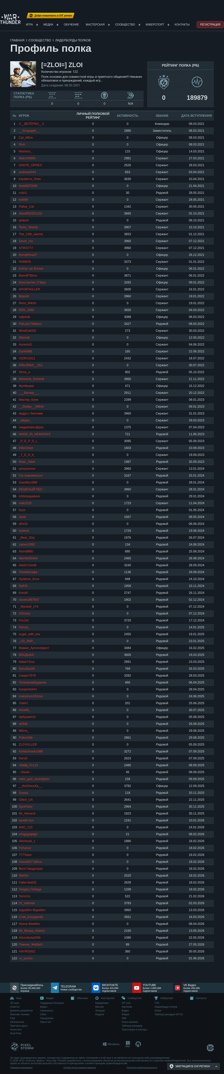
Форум (125, 1014)
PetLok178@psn (30, 324)
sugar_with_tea (29, 634)
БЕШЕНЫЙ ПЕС (30, 489)
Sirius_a (24, 372)
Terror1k (24, 896)
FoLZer (24, 620)
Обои (43, 1014)
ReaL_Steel (27, 461)
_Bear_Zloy (27, 537)
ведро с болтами (31, 413)
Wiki (124, 1018)
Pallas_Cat (26, 206)
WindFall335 (27, 330)
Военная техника (19, 1014)
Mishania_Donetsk (31, 379)
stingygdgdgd (28, 834)
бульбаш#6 (27, 668)
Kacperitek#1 (28, 689)
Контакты (182, 24)
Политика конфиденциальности (142, 1067)
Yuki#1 (23, 703)
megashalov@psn (31, 427)
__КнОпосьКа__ (30, 786)
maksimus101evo (31, 696)
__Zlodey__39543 (31, 406)
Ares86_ (24, 710)
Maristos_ (25, 151)
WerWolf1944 (28, 558)
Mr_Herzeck (27, 813)
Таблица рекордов (132, 1025)
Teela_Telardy (28, 227)
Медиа (48, 24)
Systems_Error (29, 579)
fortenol (24, 530)
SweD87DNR (28, 186)
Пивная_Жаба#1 (31, 944)
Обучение (71, 24)
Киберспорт (155, 24)
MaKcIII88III (27, 158)
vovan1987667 (29, 599)
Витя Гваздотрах (31, 868)
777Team (25, 855)
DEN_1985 (26, 310)
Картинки (127, 1006)
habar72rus (27, 661)
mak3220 (25, 503)
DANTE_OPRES (30, 165)
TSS (156, 1003)
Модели (99, 1014)
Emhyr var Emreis (31, 268)
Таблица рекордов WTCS (168, 1014)
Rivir (22, 144)
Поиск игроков (130, 1022)
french (23, 758)
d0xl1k (23, 524)
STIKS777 (26, 248)
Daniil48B (25, 351)
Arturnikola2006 (30, 937)
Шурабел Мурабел (32, 910)
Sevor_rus (26, 241)
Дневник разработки (21, 1010)
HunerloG (25, 344)
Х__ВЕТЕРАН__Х (31, 124)
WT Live (126, 1003)
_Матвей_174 (28, 606)
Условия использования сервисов (79, 1067)
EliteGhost (26, 448)
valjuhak (24, 317)
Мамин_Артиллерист (34, 648)
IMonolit (24, 337)
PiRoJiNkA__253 (30, 365)
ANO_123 (25, 827)
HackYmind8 (27, 565)
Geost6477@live (30, 861)
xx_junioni (26, 958)
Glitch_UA (26, 799)
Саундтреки (46, 1018)
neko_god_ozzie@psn (34, 779)
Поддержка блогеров (52, 1003)
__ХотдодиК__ (29, 130)
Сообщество (125, 24)
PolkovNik (26, 737)
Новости (15, 1006)
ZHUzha (24, 613)
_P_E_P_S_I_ (28, 441)
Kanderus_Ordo (30, 179)
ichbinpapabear (29, 496)
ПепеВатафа (28, 572)
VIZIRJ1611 (27, 358)
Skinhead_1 (27, 841)
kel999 (23, 199)
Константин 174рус (32, 282)
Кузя (22, 510)
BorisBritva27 (28, 255)
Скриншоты (46, 1010)
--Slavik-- (25, 772)
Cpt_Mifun (26, 137)
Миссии (99, 1006)
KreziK (23, 593)
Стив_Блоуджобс (31, 917)
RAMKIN (25, 261)
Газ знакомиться (30, 475)
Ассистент (16, 1029)
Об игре (14, 1003)
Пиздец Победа (30, 889)
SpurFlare (25, 806)
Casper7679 (27, 675)
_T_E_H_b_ (27, 455)
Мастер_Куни (28, 399)
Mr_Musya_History (32, 930)
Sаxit (22, 517)
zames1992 (27, 544)
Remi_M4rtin (27, 303)
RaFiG (23, 586)
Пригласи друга (19, 1025)
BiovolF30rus (28, 275)
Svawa (23, 793)
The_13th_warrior (31, 234)
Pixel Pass (15, 1033)
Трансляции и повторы (134, 1029)
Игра (29, 24)
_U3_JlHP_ (27, 641)
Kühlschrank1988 (31, 751)
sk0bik (23, 724)
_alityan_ (25, 420)
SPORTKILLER (29, 289)
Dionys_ (24, 627)
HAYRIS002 (27, 951)
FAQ (12, 1018)
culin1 (23, 192)
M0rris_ (24, 730)
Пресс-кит (45, 1022)
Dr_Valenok (27, 903)
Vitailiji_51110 (28, 765)
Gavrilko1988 (28, 482)
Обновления (17, 1022)
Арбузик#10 (27, 717)
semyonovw (27, 468)
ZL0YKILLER (28, 744)
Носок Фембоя (29, 924)
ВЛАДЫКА (26, 655)
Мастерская (95, 24)
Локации (100, 1010)
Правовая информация (21, 1067)
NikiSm (24, 875)
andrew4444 (27, 172)
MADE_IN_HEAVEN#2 (34, 434)
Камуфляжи (102, 1003)
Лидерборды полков (165, 1006)
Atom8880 (26, 551)
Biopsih (24, 296)
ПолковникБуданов (32, 682)
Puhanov (25, 848)
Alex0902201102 (30, 213)
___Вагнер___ (29, 392)
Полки (157, 1010)
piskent (24, 220)
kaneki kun (26, 820)
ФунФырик (26, 386)
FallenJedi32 (27, 882)
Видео (43, 1006)
